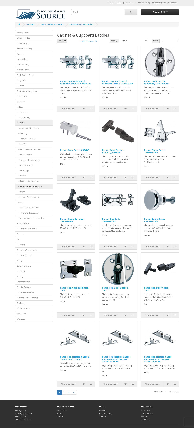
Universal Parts (23, 43)
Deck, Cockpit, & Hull (25, 75)
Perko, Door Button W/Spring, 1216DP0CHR (156, 82)
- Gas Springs (23, 170)
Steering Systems (24, 287)
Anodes (20, 54)
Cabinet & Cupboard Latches (81, 24)
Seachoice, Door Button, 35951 (115, 289)
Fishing (20, 107)
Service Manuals (23, 282)
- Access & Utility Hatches (28, 128)
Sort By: (114, 41)
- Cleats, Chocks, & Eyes (27, 139)
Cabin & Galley (23, 64)
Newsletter (145, 419)
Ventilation (21, 313)
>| (74, 392)
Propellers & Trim (24, 255)
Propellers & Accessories (27, 250)
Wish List (144, 416)
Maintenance (22, 234)
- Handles (21, 176)
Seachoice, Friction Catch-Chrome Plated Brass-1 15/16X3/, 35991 (116, 359)
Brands (102, 410)
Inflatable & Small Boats (26, 229)
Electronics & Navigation (27, 91)
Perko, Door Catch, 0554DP (74, 150)
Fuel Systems (22, 112)
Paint (19, 239)
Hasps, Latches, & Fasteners (52, 24)
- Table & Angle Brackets (27, 213)
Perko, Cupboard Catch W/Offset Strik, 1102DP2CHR (117, 82)
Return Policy (20, 416)
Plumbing (21, 245)
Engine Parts (22, 96)
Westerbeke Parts (24, 38)
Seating (20, 276)
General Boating (23, 117)
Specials (102, 416)
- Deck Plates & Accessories (29, 149)
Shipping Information (23, 413)
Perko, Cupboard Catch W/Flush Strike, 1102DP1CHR (75, 82)
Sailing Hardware (24, 266)
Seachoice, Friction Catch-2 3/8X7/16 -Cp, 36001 (74, 358)
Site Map (60, 416)
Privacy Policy (20, 410)
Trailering (21, 303)
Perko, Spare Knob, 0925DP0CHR (154, 220)
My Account (145, 410)
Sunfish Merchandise (25, 292)
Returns (60, 413)
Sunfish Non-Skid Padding (27, 298)
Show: (155, 41)
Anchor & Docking (24, 48)
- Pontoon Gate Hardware (28, 197)
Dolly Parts (21, 80)
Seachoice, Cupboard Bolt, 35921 (74, 289)
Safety (19, 260)
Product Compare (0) (88, 41)
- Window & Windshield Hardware (31, 218)
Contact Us (61, 410)
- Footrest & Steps (25, 165)
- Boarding (22, 133)
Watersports (22, 319)
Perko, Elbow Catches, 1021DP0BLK (72, 220)
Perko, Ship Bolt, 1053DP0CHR (111, 220)
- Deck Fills (22, 144)
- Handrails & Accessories (28, 181)
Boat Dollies (22, 59)
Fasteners (21, 101)
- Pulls (20, 202)
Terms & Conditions (23, 419)
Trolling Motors (23, 308)
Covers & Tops (23, 70)
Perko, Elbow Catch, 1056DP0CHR (155, 151)
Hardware (30, 24)
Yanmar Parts (22, 33)
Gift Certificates (105, 413)
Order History (147, 413)
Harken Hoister (23, 223)
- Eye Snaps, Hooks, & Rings (28, 160)
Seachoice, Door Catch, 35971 (156, 289)
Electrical (20, 86)
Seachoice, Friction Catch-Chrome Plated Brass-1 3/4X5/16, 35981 (158, 359)
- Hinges (21, 192)
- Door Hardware (24, 154)
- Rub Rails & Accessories (28, 207)
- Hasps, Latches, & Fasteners (29, 186)
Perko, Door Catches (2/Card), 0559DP (113, 151)
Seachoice (21, 271)
